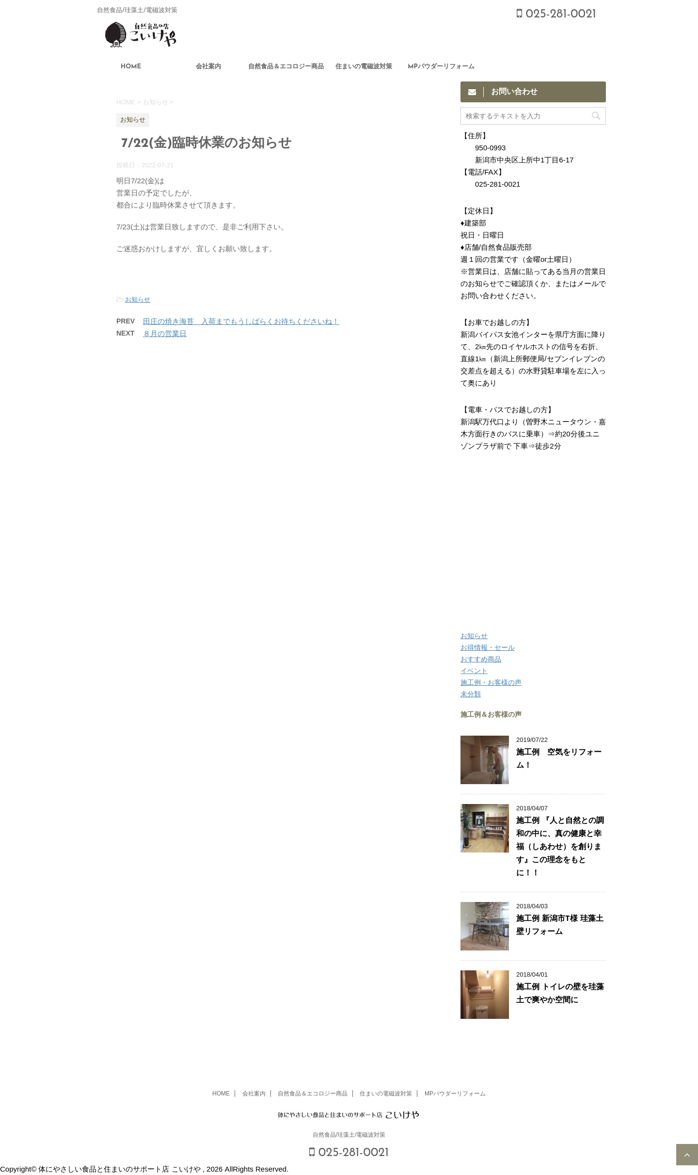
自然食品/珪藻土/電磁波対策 (349, 1134)
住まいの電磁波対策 (363, 67)
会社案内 (208, 67)
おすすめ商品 (480, 659)
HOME (131, 67)
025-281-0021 (556, 14)
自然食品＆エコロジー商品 (286, 67)
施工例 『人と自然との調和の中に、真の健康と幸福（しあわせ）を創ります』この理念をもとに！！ (560, 847)
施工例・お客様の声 (491, 682)
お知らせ (137, 299)
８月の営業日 (165, 333)
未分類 (470, 694)
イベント (474, 671)
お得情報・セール (487, 647)
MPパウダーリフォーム (441, 67)
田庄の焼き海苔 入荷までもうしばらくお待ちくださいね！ (241, 321)
